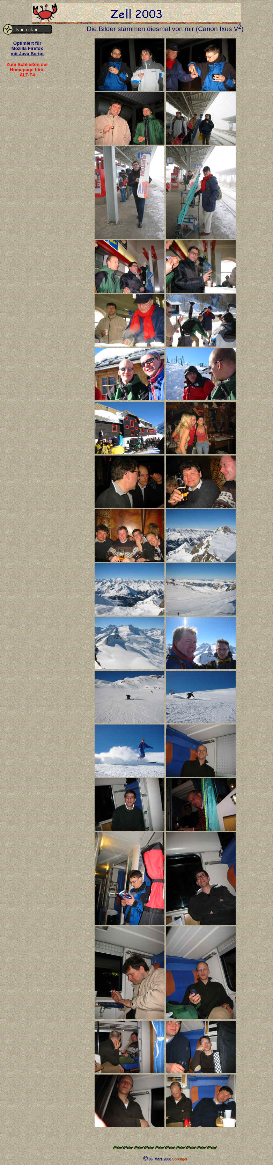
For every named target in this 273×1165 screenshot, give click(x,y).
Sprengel (179, 1159)
